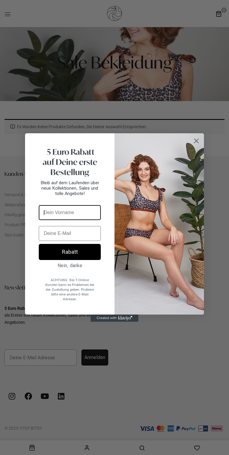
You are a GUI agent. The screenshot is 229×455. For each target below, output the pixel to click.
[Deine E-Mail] (70, 233)
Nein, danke (70, 265)
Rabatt (70, 252)
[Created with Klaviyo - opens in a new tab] (114, 318)
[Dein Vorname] (70, 212)
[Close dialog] (196, 141)
